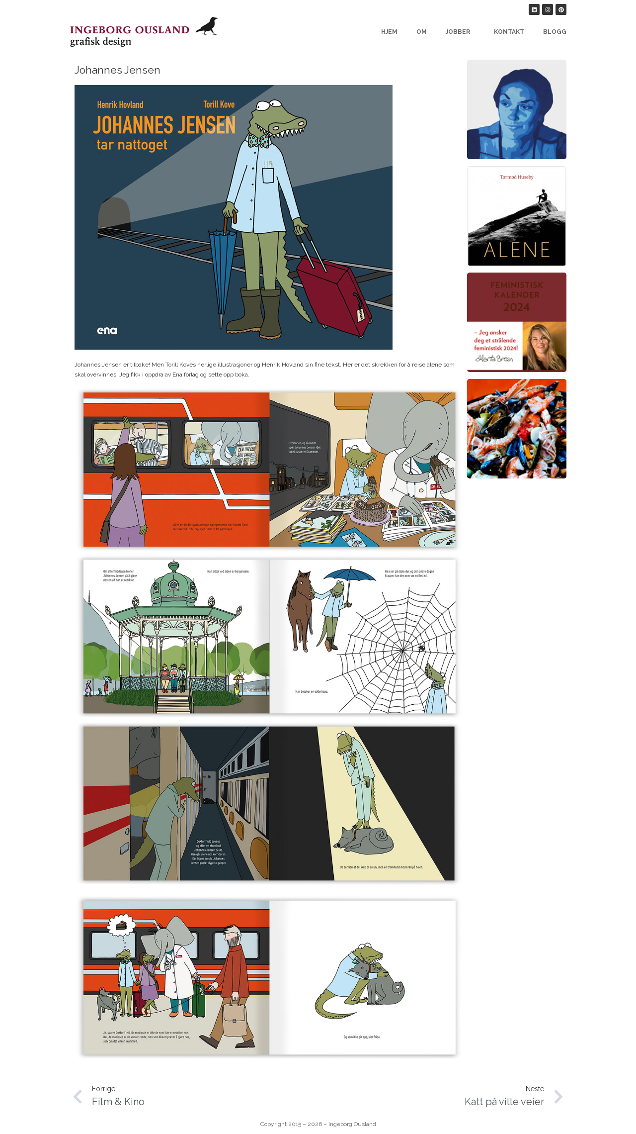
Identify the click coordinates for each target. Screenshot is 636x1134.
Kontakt (509, 31)
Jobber (460, 32)
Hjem (389, 31)
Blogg (554, 31)
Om (421, 31)
